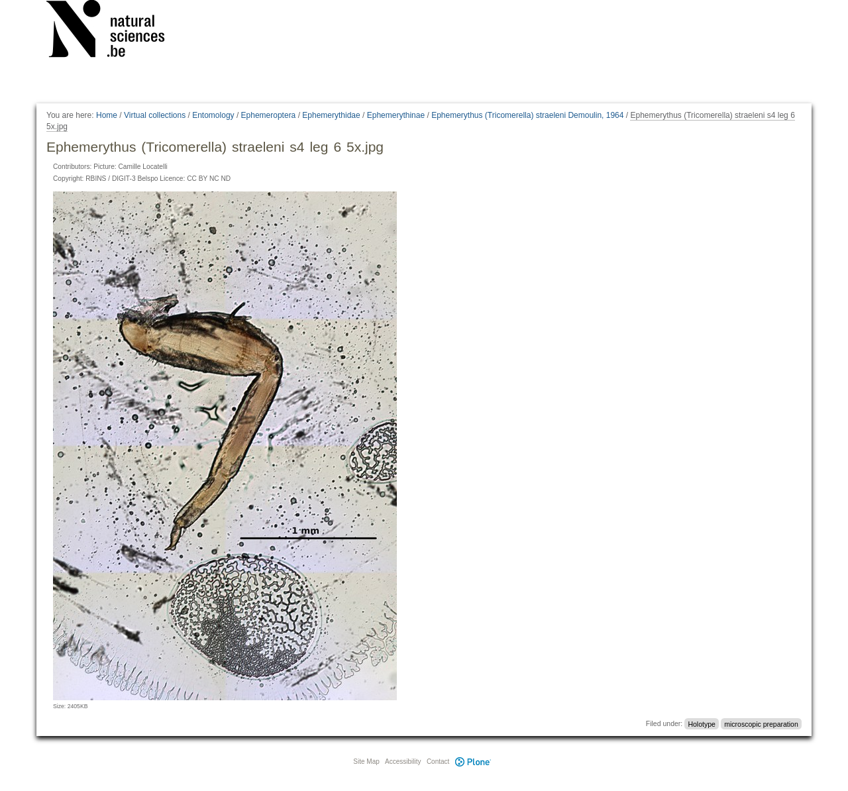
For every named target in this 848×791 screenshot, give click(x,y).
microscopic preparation (761, 723)
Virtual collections (155, 115)
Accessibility (403, 761)
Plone (473, 761)
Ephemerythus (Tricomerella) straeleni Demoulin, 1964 (527, 115)
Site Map (366, 761)
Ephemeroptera (268, 115)
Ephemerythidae (331, 115)
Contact (438, 761)
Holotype (701, 723)
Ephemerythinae (396, 115)
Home (106, 115)
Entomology (213, 115)
